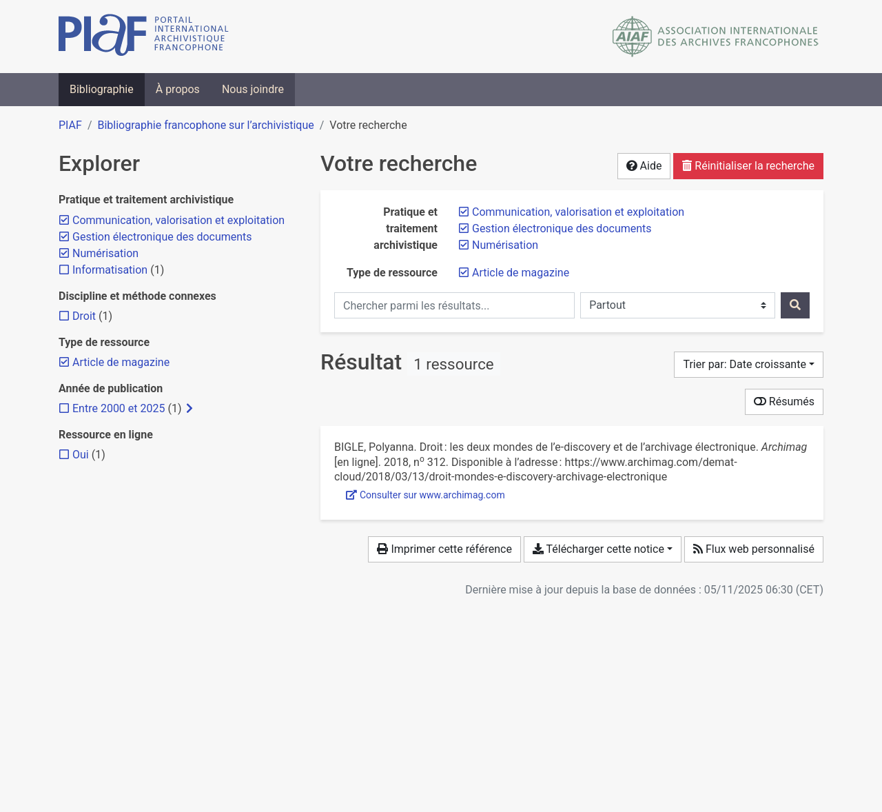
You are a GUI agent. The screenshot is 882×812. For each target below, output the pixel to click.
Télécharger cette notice (598, 549)
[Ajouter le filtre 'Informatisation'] (109, 269)
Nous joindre (253, 89)
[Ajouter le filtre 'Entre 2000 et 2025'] (118, 408)
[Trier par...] (748, 365)
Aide (644, 165)
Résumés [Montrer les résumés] (784, 401)
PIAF (70, 125)
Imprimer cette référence (444, 549)
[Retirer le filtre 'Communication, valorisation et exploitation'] (578, 212)
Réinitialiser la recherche (748, 165)
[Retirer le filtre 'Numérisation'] (505, 245)
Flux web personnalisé (753, 549)
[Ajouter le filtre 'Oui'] (80, 454)
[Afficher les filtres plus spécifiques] (189, 408)
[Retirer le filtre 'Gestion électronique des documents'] (562, 228)
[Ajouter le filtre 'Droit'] (84, 316)
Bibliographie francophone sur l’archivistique (205, 125)
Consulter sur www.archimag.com (425, 494)
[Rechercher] (795, 305)
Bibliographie (102, 89)
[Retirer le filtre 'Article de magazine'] (520, 272)
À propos (178, 89)
